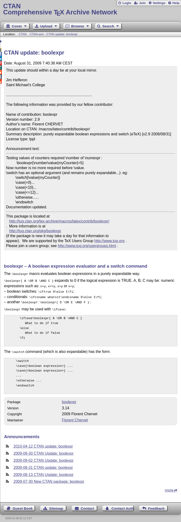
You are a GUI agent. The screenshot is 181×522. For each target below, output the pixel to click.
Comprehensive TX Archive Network (90, 9)
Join (142, 3)
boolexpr (69, 398)
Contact (87, 505)
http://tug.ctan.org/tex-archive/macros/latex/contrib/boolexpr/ (59, 221)
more (169, 486)
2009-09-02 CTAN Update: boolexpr (43, 457)
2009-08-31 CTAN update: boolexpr (43, 464)
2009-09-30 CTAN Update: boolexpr (43, 450)
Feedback (156, 505)
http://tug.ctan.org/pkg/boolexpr (35, 231)
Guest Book (23, 505)
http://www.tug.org (109, 241)
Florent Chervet (75, 416)
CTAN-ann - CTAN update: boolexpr (54, 34)
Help (176, 3)
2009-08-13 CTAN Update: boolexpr (43, 471)
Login (126, 3)
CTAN (23, 34)
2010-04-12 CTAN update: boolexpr (43, 443)
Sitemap (56, 505)
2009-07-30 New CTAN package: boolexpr (48, 478)
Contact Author (122, 505)
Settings (159, 3)
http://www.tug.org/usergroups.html (87, 246)
